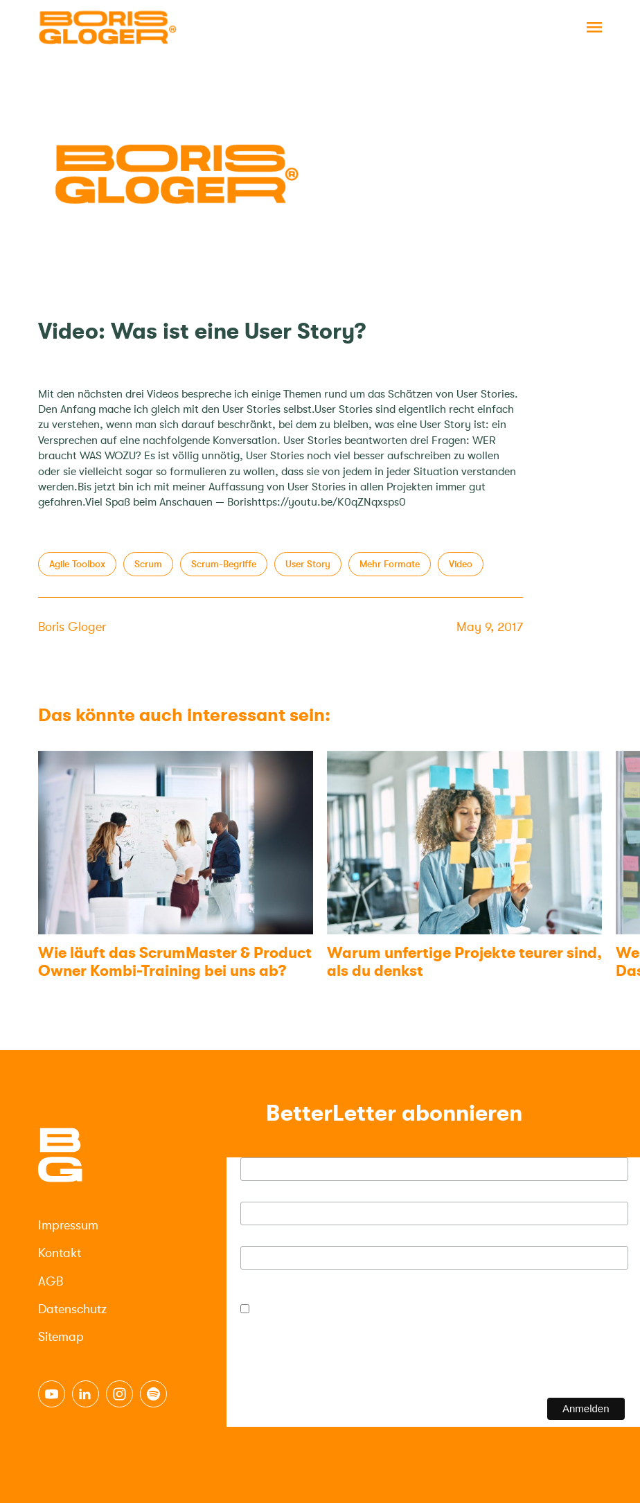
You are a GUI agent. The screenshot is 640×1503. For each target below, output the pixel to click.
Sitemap (61, 1337)
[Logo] (107, 28)
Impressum (68, 1225)
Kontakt (59, 1253)
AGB (50, 1281)
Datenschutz (72, 1309)
